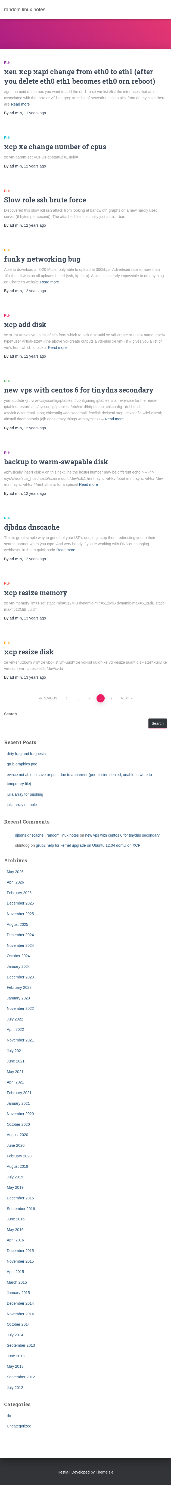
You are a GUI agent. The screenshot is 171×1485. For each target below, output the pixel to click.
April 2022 (15, 1029)
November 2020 (20, 1114)
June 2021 (15, 1061)
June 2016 (15, 1219)
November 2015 (20, 1261)
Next (125, 698)
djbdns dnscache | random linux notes (47, 835)
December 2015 (20, 1251)
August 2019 (17, 1166)
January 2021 (18, 1103)
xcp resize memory (35, 592)
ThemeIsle (104, 1472)
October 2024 (18, 956)
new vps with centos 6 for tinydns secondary (79, 389)
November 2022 (20, 1008)
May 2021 (15, 1072)
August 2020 (17, 1135)
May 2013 (15, 1366)
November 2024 (20, 945)
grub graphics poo (22, 764)
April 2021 (15, 1082)
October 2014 (18, 1324)
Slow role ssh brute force (45, 199)
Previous (48, 698)
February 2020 (19, 1156)
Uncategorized (19, 1426)
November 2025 (20, 914)
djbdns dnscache (32, 527)
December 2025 (20, 903)
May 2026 (15, 872)
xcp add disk (25, 324)
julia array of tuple (22, 805)
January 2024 (18, 966)
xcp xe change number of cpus (55, 146)
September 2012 (21, 1377)
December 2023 (20, 977)
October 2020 (18, 1124)
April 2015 (15, 1272)
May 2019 (15, 1187)
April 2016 (15, 1240)
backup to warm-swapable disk (56, 461)
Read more (20, 104)
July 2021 (15, 1051)
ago (35, 113)
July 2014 (15, 1335)
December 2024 (20, 935)
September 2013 (21, 1345)
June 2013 (15, 1356)
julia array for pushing (25, 794)
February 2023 (19, 987)
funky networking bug (42, 259)
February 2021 (19, 1093)
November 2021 (20, 1040)
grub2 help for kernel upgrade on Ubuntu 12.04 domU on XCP (88, 845)
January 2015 (18, 1293)
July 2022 (15, 1019)
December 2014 (20, 1303)
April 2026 (15, 882)
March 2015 (17, 1282)
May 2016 (15, 1229)
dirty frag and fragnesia (26, 754)
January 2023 (18, 998)
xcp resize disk (29, 651)
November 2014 (20, 1314)
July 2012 (15, 1387)
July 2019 (15, 1177)
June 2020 (15, 1145)
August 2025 (17, 924)
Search (10, 714)
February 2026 (19, 893)
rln (7, 63)
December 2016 (20, 1198)
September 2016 (21, 1208)
